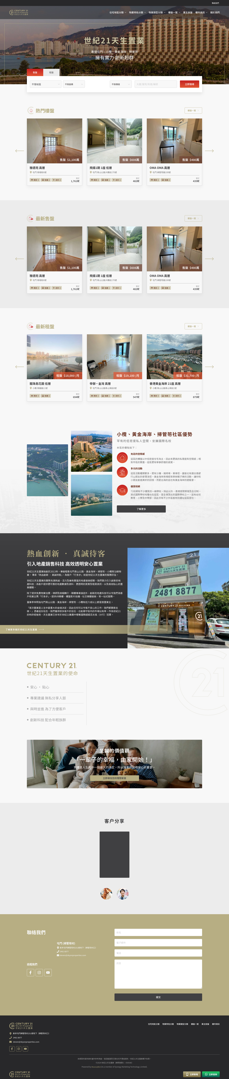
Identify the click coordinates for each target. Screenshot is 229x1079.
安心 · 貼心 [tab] (38, 687)
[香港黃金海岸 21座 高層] (174, 368)
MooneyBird (96, 1069)
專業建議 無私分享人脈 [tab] (46, 698)
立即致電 (192, 1074)
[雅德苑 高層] (54, 152)
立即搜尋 (189, 84)
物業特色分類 (136, 12)
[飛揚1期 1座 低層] (114, 152)
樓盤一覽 (173, 12)
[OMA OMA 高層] (174, 152)
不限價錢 (116, 84)
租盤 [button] (51, 73)
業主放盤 (187, 12)
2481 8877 (17, 1041)
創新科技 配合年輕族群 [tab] (46, 720)
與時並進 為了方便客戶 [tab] (46, 709)
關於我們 (215, 12)
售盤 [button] (35, 73)
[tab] (35, 73)
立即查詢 (211, 1074)
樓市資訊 (200, 12)
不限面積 (69, 84)
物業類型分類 (156, 12)
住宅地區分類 (117, 12)
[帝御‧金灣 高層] (114, 368)
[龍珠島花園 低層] (54, 368)
